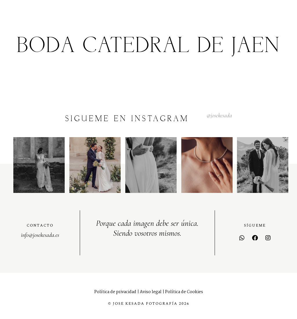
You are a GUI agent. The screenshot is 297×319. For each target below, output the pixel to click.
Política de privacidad (115, 291)
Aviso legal (151, 291)
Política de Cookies (184, 291)
